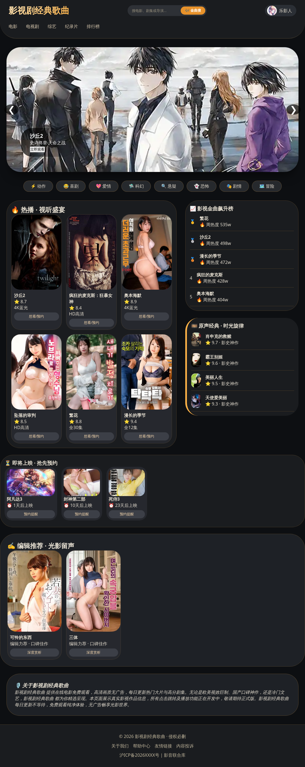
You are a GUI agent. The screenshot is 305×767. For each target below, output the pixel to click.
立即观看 (37, 149)
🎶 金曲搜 (193, 10)
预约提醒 (31, 514)
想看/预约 (36, 316)
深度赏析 (34, 652)
